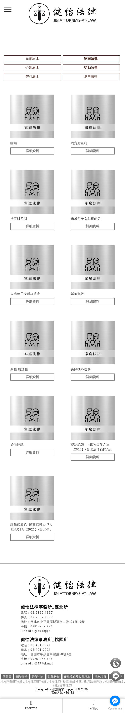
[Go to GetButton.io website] (115, 708)
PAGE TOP (31, 705)
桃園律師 (54, 682)
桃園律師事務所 (35, 682)
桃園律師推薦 (72, 682)
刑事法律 (91, 76)
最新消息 (38, 676)
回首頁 (94, 705)
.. (89, 689)
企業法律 (32, 67)
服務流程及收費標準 (77, 676)
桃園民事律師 (62, 685)
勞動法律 (91, 67)
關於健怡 (22, 676)
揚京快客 (58, 689)
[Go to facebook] (115, 701)
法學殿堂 (54, 676)
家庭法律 (91, 59)
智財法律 (32, 76)
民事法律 (32, 59)
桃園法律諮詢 (93, 682)
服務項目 (100, 676)
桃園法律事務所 (11, 682)
